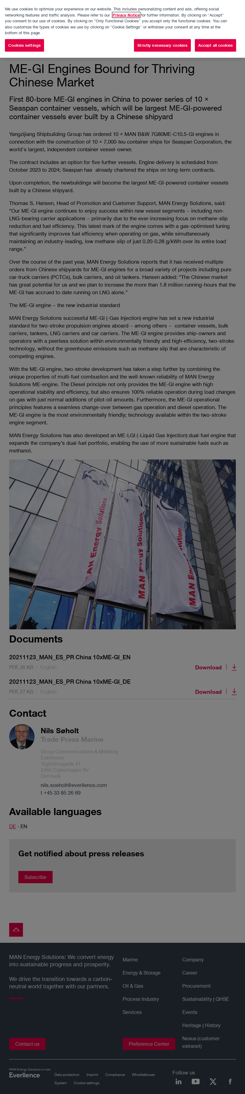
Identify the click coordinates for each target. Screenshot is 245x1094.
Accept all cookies (215, 45)
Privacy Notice (126, 15)
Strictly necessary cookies (162, 45)
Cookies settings (24, 45)
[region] (122, 29)
